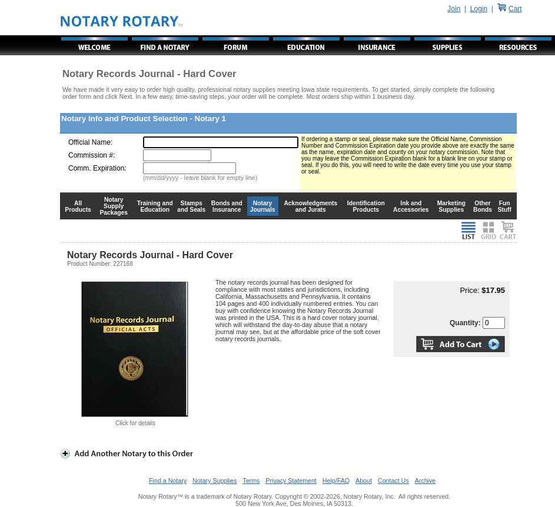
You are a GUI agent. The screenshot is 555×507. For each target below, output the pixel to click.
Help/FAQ (336, 480)
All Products (78, 206)
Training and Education (155, 206)
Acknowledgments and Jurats (310, 206)
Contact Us (393, 480)
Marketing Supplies (451, 206)
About (363, 480)
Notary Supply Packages (114, 206)
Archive (425, 480)
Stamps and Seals (191, 206)
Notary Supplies (214, 480)
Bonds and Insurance (226, 206)
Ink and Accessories (411, 206)
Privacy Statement (290, 480)
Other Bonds (482, 206)
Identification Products (366, 206)
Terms (251, 480)
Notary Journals (262, 206)
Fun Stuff (504, 206)
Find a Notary (168, 480)
